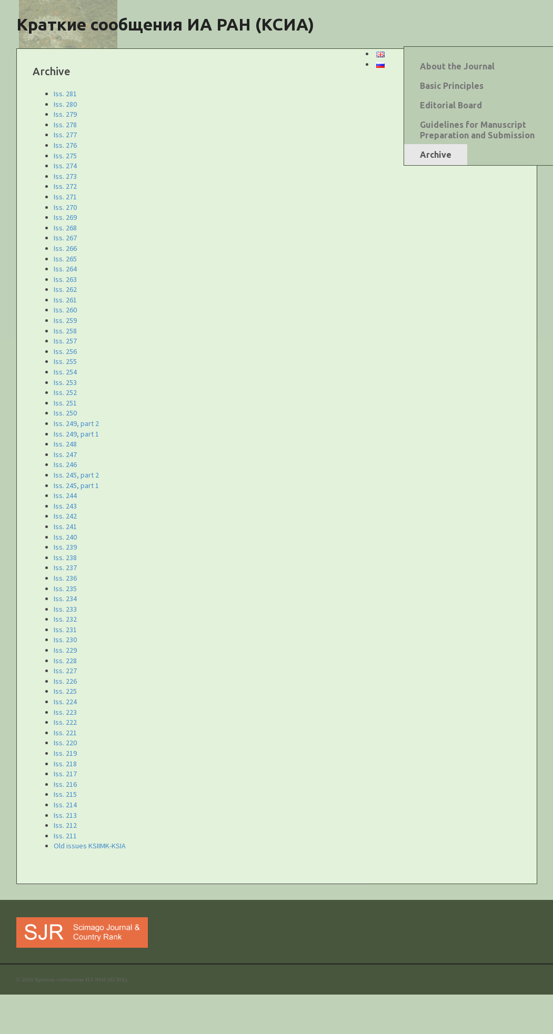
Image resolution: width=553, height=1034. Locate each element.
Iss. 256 (65, 351)
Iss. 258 (65, 331)
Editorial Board (451, 105)
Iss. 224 (65, 701)
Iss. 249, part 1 (76, 434)
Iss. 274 (65, 165)
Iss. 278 (65, 124)
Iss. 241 (65, 526)
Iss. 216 (65, 784)
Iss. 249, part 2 (76, 423)
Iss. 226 (65, 681)
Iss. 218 (65, 763)
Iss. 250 (65, 413)
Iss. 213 (65, 815)
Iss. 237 (65, 567)
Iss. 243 (65, 506)
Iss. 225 (65, 691)
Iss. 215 (65, 794)
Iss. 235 (65, 588)
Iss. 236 (65, 578)
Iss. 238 (65, 557)
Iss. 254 (65, 372)
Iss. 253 (65, 382)
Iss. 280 (65, 104)
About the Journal (457, 66)
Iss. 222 (65, 722)
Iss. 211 (65, 835)
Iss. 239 (65, 547)
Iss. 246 (65, 464)
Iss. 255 (65, 361)
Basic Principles (452, 85)
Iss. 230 (65, 639)
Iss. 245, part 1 (76, 485)
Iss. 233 (65, 609)
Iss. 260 (65, 310)
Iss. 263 (65, 279)
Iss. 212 (65, 825)
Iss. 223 (65, 712)
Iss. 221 (65, 732)
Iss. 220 (65, 742)
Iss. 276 (65, 145)
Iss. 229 (65, 650)
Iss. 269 (65, 217)
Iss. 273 (65, 176)
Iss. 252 (65, 392)
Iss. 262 (65, 289)
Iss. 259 (65, 320)
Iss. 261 (65, 300)
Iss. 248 (65, 444)
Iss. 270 (65, 207)
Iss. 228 (65, 660)
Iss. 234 (65, 598)
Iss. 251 (65, 403)
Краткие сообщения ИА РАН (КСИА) (165, 24)
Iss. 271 (65, 196)
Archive (435, 154)
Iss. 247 (65, 454)
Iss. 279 (65, 114)
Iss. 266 (65, 248)
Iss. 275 (65, 155)
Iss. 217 (65, 773)
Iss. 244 (65, 495)
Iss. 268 (65, 227)
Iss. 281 (65, 93)
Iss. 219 (65, 753)
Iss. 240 (65, 537)
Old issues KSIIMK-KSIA (90, 845)
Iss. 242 (65, 516)
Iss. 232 (65, 619)
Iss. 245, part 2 (76, 475)
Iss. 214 (65, 804)
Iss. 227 (65, 670)
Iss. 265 (65, 258)
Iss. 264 (65, 268)
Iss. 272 (65, 186)
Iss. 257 (65, 341)
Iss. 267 (65, 237)
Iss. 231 (65, 629)
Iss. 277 (65, 134)
